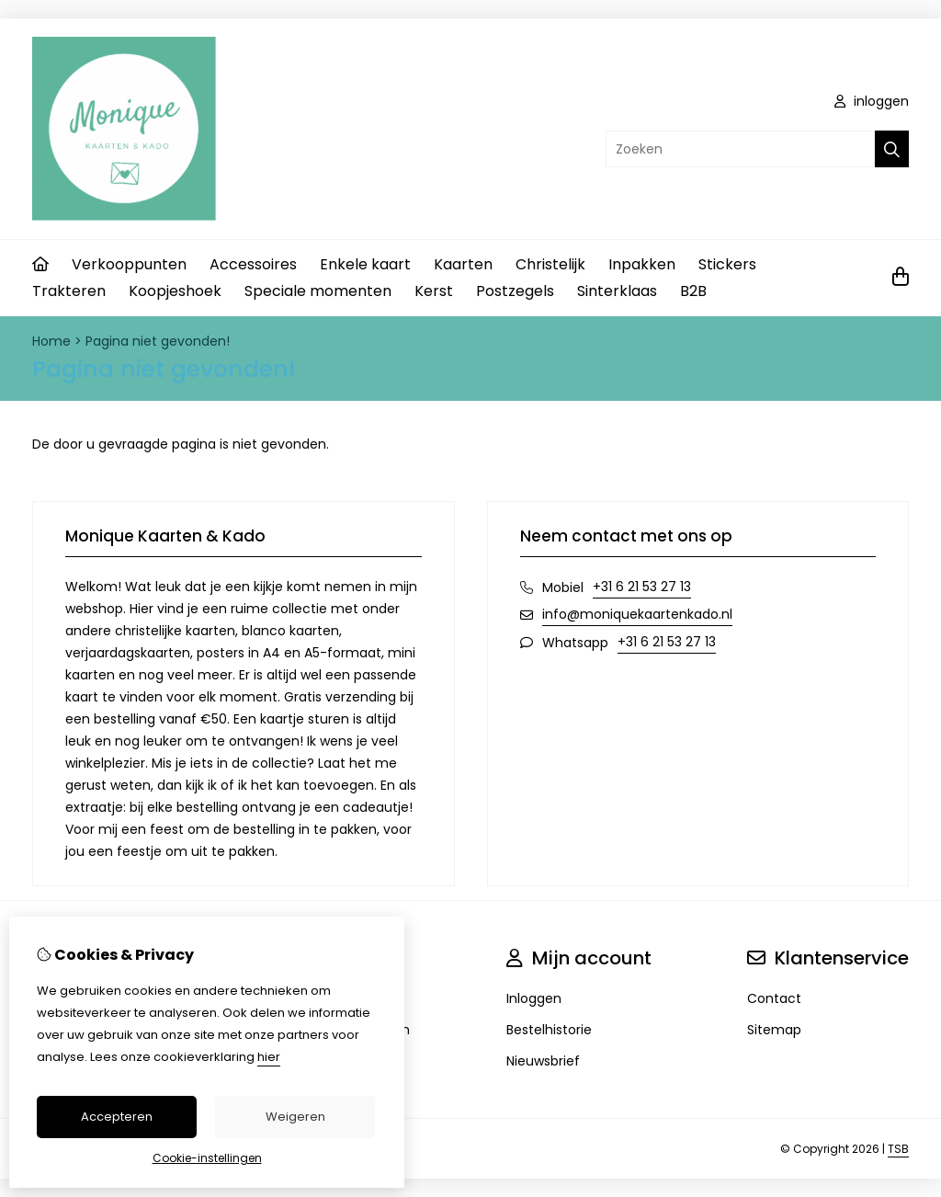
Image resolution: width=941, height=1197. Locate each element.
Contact (774, 998)
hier (268, 1057)
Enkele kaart (365, 264)
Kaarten (463, 264)
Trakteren (69, 291)
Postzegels (515, 291)
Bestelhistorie (549, 1029)
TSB (898, 1149)
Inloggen (533, 998)
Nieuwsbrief (543, 1061)
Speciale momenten (317, 291)
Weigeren (295, 1116)
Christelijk (550, 264)
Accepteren (117, 1116)
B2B (693, 291)
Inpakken (641, 264)
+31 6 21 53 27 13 (642, 586)
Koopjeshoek (175, 291)
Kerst (433, 291)
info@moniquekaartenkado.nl (637, 614)
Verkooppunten (129, 264)
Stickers (727, 264)
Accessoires (253, 264)
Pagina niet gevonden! (157, 341)
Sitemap (774, 1029)
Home (51, 341)
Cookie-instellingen (207, 1158)
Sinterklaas (617, 291)
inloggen (871, 101)
